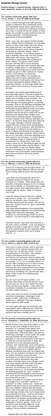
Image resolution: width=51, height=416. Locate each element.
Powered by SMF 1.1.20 (15, 414)
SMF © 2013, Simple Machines (33, 414)
